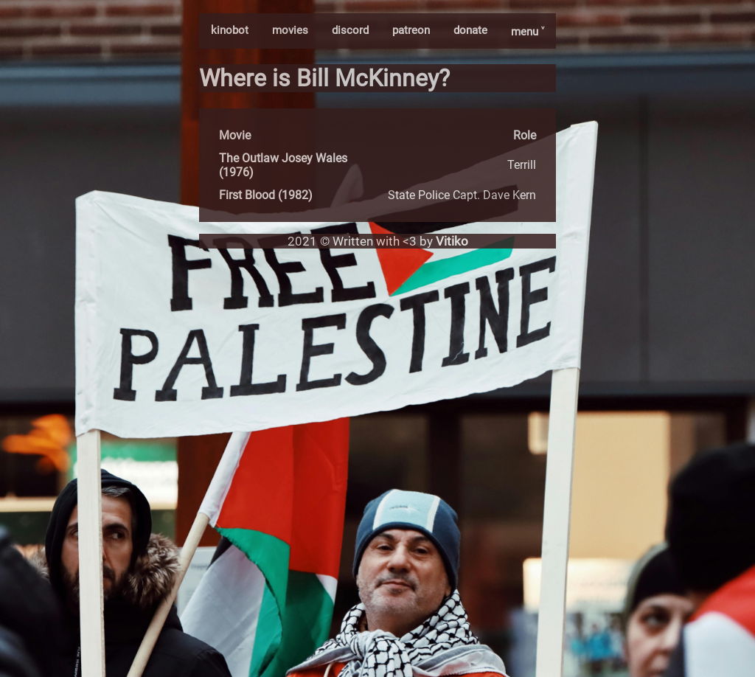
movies (290, 30)
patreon (411, 30)
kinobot (229, 30)
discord (350, 30)
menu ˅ (527, 31)
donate (470, 30)
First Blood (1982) (266, 195)
